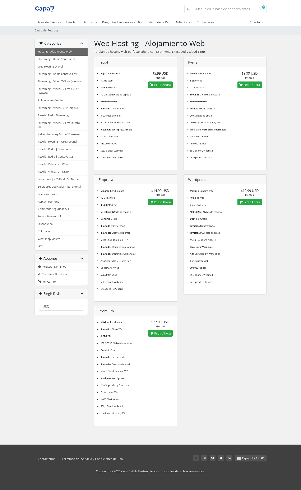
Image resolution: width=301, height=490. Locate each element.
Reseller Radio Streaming (53, 115)
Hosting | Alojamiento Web (55, 51)
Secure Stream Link (50, 216)
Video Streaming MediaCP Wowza (59, 134)
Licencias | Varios (48, 194)
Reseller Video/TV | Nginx (53, 171)
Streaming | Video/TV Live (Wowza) (60, 81)
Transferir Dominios (52, 274)
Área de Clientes (49, 22)
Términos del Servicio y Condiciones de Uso (92, 459)
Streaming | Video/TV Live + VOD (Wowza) (58, 91)
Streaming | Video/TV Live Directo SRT (59, 125)
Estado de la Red (158, 22)
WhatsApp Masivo (49, 239)
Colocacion (44, 231)
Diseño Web (45, 224)
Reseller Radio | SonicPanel (54, 149)
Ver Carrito (47, 281)
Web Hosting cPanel (50, 66)
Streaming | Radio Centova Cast (58, 74)
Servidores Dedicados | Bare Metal (59, 186)
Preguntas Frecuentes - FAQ (122, 22)
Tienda (71, 22)
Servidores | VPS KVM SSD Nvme (58, 179)
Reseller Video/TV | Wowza (54, 164)
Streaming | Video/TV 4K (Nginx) (58, 108)
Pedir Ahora (160, 85)
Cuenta (255, 22)
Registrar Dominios (52, 266)
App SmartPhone (48, 201)
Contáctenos (205, 22)
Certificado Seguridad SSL (54, 209)
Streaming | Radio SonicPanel (56, 59)
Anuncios (90, 22)
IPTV (40, 246)
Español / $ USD (250, 458)
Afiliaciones (183, 22)
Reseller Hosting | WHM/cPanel (57, 141)
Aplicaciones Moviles (50, 100)
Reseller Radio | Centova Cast (56, 156)
